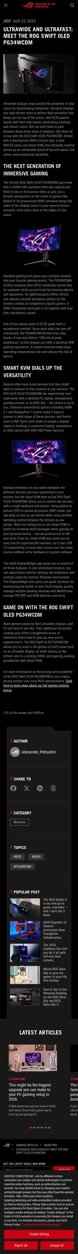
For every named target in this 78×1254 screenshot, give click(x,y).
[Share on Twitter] (26, 788)
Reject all (21, 1245)
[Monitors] (50, 1145)
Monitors (19, 822)
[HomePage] (6, 1145)
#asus (36, 857)
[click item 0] (30, 1127)
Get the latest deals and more (24, 1163)
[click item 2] (38, 1127)
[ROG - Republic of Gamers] (39, 5)
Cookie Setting (39, 1234)
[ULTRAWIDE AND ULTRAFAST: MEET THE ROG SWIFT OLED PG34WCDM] (44, 1151)
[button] (5, 5)
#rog (17, 857)
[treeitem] (33, 1080)
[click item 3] (41, 1127)
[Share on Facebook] (13, 788)
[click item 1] (34, 1127)
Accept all (57, 1245)
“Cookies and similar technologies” (41, 1224)
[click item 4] (45, 1127)
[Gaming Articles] (27, 1145)
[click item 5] (49, 1127)
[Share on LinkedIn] (40, 788)
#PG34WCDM (22, 867)
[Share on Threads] (53, 788)
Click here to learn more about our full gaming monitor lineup (37, 685)
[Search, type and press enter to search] (72, 5)
